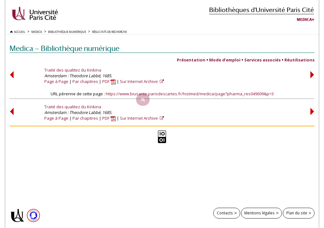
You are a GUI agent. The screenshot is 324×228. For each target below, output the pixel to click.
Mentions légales (259, 212)
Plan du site (296, 212)
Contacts (225, 212)
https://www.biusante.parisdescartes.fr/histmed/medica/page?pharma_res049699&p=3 (190, 94)
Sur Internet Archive (139, 81)
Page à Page (56, 81)
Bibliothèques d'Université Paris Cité (261, 9)
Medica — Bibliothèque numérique (64, 48)
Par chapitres (85, 81)
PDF (109, 81)
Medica (304, 19)
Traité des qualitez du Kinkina (72, 70)
